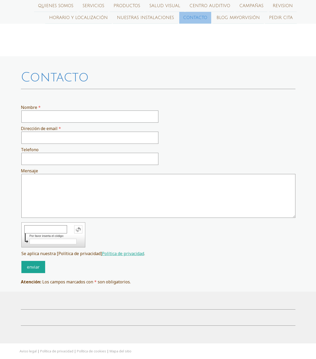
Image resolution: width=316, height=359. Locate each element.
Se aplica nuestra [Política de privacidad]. (83, 253)
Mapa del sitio (120, 351)
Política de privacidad (123, 253)
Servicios (93, 5)
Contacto (195, 18)
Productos (127, 5)
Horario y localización (78, 18)
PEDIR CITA (281, 18)
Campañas (251, 5)
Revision (283, 5)
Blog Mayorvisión (238, 18)
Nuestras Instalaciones (145, 18)
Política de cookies (91, 351)
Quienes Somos (55, 5)
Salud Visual (164, 5)
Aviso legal (28, 351)
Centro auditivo (210, 5)
